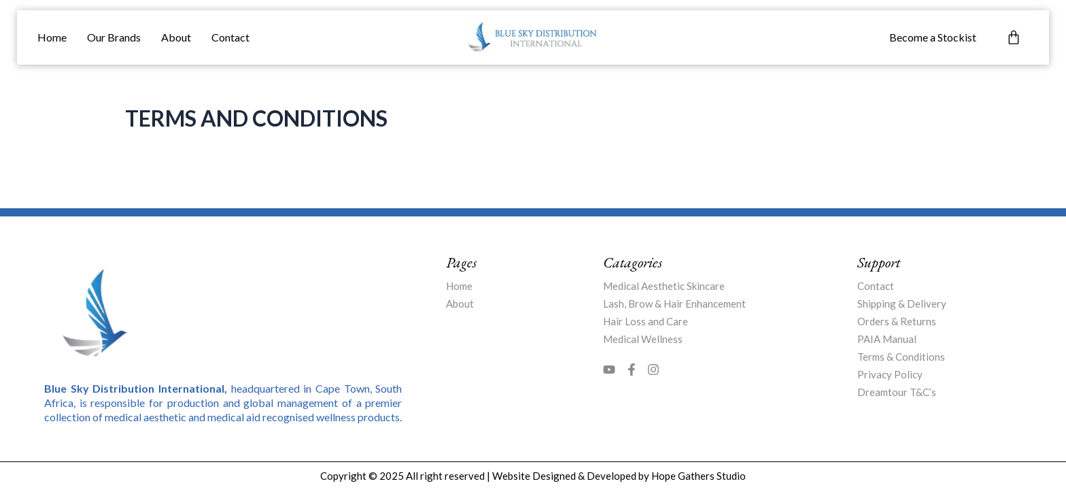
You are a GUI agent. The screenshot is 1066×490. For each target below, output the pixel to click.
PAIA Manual (886, 339)
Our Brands (114, 37)
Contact (230, 37)
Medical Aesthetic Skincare (664, 286)
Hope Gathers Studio (698, 476)
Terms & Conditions (901, 356)
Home (52, 37)
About (176, 37)
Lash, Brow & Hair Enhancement (674, 303)
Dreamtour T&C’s (896, 392)
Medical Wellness (643, 339)
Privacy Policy (890, 374)
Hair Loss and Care (645, 321)
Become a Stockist (932, 37)
